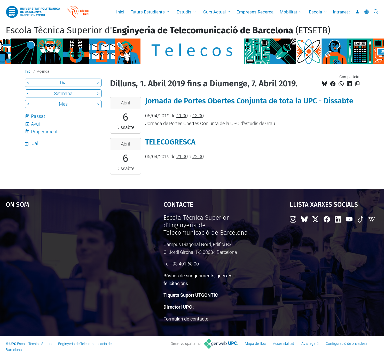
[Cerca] (376, 12)
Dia (63, 82)
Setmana (63, 93)
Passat (38, 116)
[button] (169, 12)
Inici (120, 11)
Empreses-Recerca (255, 11)
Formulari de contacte (185, 319)
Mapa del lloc (255, 343)
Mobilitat (288, 11)
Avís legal (308, 343)
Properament (44, 131)
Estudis (184, 11)
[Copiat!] (357, 84)
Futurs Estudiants (147, 11)
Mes (63, 104)
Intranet (340, 11)
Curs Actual (214, 11)
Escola (315, 11)
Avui (35, 124)
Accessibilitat (283, 343)
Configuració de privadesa (346, 343)
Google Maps (66, 253)
